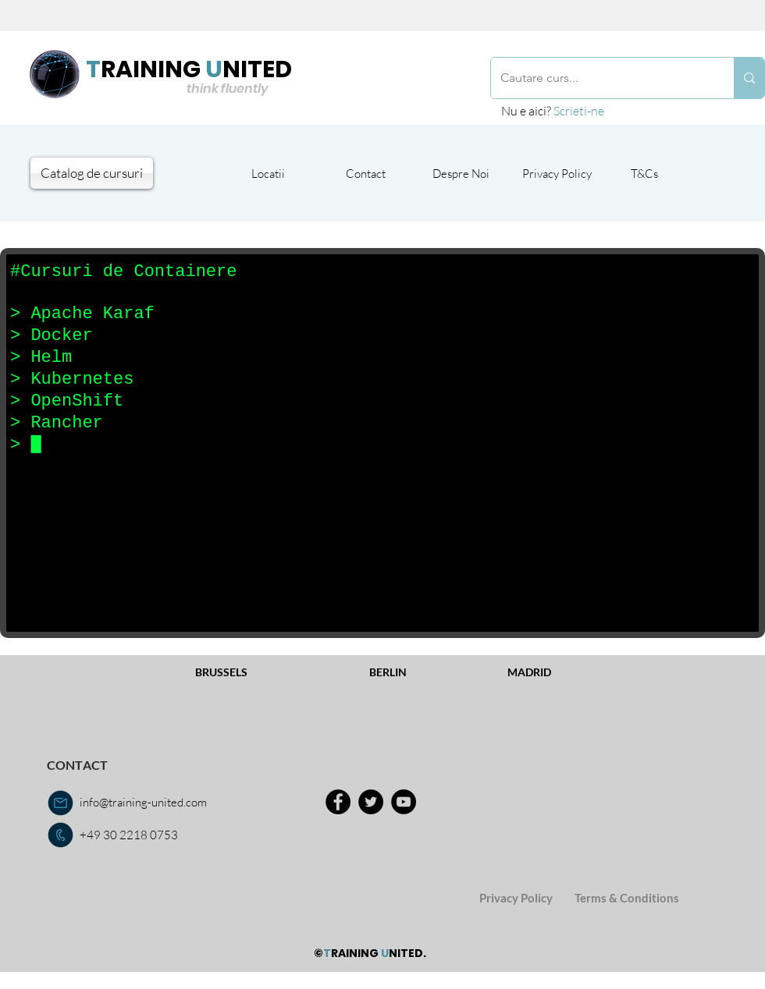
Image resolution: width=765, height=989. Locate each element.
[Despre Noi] (460, 173)
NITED (257, 69)
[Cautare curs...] (600, 78)
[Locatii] (268, 173)
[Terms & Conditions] (627, 898)
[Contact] (365, 173)
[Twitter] (370, 801)
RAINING (151, 69)
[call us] (60, 835)
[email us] (60, 803)
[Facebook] (338, 801)
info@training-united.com (143, 802)
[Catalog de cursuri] (91, 173)
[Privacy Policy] (557, 173)
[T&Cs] (644, 173)
